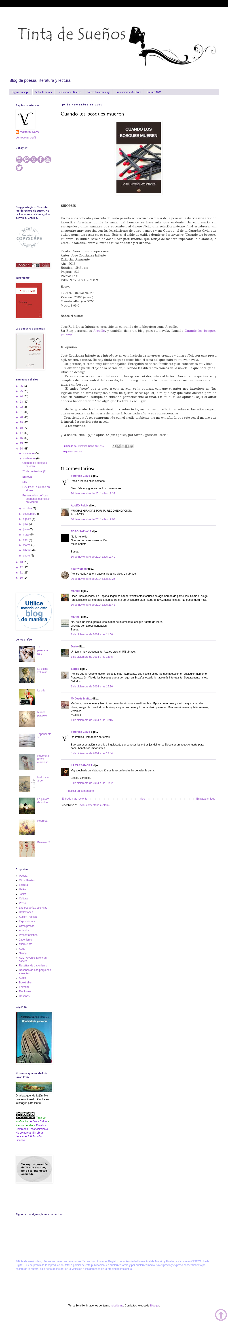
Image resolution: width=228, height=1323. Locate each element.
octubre (28, 508)
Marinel (75, 616)
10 (22, 577)
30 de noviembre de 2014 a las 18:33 (93, 493)
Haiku (22, 889)
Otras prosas (26, 926)
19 (22, 422)
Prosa (22, 903)
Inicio (142, 798)
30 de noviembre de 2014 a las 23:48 (93, 604)
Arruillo (99, 330)
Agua (22, 948)
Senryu (23, 953)
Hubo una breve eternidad (43, 759)
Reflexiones (26, 912)
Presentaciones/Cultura (128, 92)
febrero (27, 550)
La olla (41, 690)
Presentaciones (28, 935)
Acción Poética (28, 916)
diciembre (29, 453)
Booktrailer (25, 982)
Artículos (24, 930)
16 (22, 438)
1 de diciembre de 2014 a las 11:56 (92, 634)
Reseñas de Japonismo (33, 965)
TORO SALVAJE (81, 531)
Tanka (22, 894)
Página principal (21, 92)
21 (22, 412)
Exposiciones (27, 921)
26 (22, 386)
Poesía (23, 875)
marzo (27, 545)
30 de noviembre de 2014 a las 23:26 (93, 578)
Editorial (24, 987)
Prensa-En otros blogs (98, 92)
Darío (74, 646)
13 (22, 562)
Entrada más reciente (74, 798)
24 (22, 396)
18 (22, 427)
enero (27, 555)
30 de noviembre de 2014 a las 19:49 (93, 556)
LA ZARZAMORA (81, 765)
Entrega (27, 476)
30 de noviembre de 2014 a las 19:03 (93, 519)
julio (26, 524)
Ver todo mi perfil (26, 137)
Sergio (75, 668)
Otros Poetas (27, 880)
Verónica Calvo (80, 475)
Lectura (78, 451)
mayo (26, 534)
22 (22, 406)
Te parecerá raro (42, 650)
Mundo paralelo (42, 714)
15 (22, 443)
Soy (24, 481)
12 (22, 567)
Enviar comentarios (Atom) (94, 805)
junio (26, 529)
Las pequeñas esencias (33, 907)
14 (22, 448)
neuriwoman (79, 568)
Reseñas (24, 996)
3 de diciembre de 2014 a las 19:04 (92, 753)
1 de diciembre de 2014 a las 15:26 (92, 686)
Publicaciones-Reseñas (69, 92)
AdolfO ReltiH (79, 505)
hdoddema (117, 1305)
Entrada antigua (205, 798)
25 (22, 391)
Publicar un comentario (80, 790)
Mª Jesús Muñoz (81, 698)
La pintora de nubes (43, 801)
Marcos (75, 590)
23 (22, 401)
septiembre (30, 513)
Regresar (42, 820)
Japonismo (25, 939)
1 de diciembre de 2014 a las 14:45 (92, 656)
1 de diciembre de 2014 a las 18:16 (92, 720)
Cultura (23, 898)
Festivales (25, 991)
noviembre (29, 458)
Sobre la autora (43, 92)
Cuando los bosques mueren (34, 464)
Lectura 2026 (154, 92)
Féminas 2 (43, 842)
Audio (22, 977)
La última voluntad (42, 670)
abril (26, 540)
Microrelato (25, 944)
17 (22, 433)
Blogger (154, 1305)
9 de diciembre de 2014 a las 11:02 (92, 783)
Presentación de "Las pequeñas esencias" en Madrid (36, 499)
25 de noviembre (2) (34, 471)
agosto (27, 519)
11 (22, 572)
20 (22, 417)
